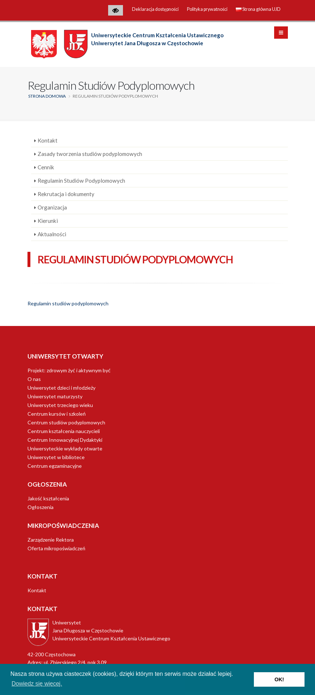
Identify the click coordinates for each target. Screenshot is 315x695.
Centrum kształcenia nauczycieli (63, 431)
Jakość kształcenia (48, 498)
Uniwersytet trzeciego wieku (60, 405)
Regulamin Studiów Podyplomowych (81, 180)
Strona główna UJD (258, 9)
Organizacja (52, 207)
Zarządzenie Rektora (50, 540)
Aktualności (52, 234)
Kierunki (48, 220)
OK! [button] (279, 679)
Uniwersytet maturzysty (54, 396)
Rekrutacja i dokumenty (66, 194)
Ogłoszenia (40, 507)
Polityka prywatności (207, 9)
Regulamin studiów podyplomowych (67, 303)
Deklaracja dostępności (155, 9)
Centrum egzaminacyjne (54, 466)
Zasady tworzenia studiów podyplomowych (90, 154)
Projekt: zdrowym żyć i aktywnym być (69, 370)
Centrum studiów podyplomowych (66, 422)
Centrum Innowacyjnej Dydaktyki (64, 440)
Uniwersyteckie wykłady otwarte (64, 448)
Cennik (46, 167)
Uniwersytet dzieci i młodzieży (61, 388)
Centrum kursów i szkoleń (56, 414)
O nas (34, 379)
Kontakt (48, 140)
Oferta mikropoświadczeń (56, 548)
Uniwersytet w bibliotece (56, 457)
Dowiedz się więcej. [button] (37, 684)
